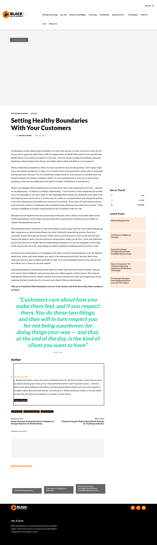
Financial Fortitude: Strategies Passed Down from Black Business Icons (88, 488)
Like (143, 195)
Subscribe (140, 205)
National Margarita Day (23, 490)
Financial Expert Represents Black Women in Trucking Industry (82, 422)
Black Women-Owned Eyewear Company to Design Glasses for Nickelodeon (32, 422)
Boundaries (16, 411)
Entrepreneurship (19, 40)
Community (19, 486)
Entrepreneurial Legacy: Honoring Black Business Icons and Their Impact (120, 280)
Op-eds (34, 113)
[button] (149, 5)
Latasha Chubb (25, 135)
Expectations (47, 411)
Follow (141, 200)
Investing (50, 483)
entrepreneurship (32, 411)
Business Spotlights (86, 481)
